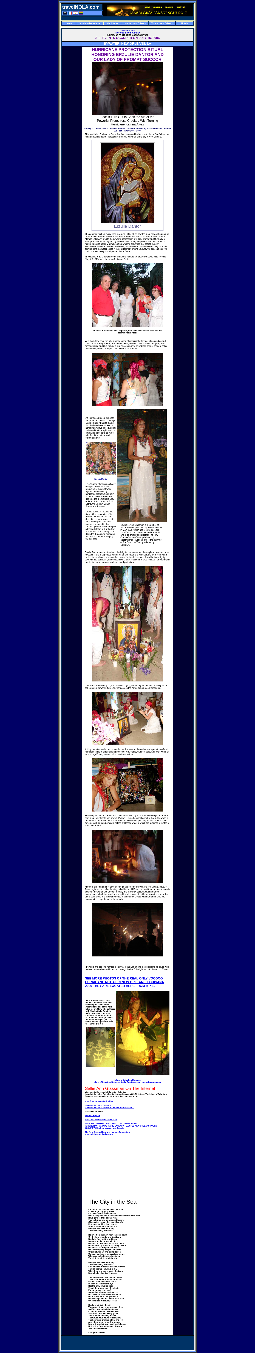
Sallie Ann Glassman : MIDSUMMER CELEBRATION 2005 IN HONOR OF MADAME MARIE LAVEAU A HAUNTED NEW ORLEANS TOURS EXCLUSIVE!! (121, 1126)
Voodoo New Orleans (162, 23)
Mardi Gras (112, 23)
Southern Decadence (89, 23)
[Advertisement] (127, 18)
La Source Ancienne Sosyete (110, 1128)
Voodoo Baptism (92, 1116)
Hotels (184, 23)
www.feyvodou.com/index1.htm (99, 1101)
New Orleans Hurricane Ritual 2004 (101, 1120)
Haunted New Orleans (135, 23)
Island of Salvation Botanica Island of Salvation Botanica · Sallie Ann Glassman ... (118, 1081)
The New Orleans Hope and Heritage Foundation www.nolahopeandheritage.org (107, 1133)
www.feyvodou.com (152, 1082)
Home (69, 23)
